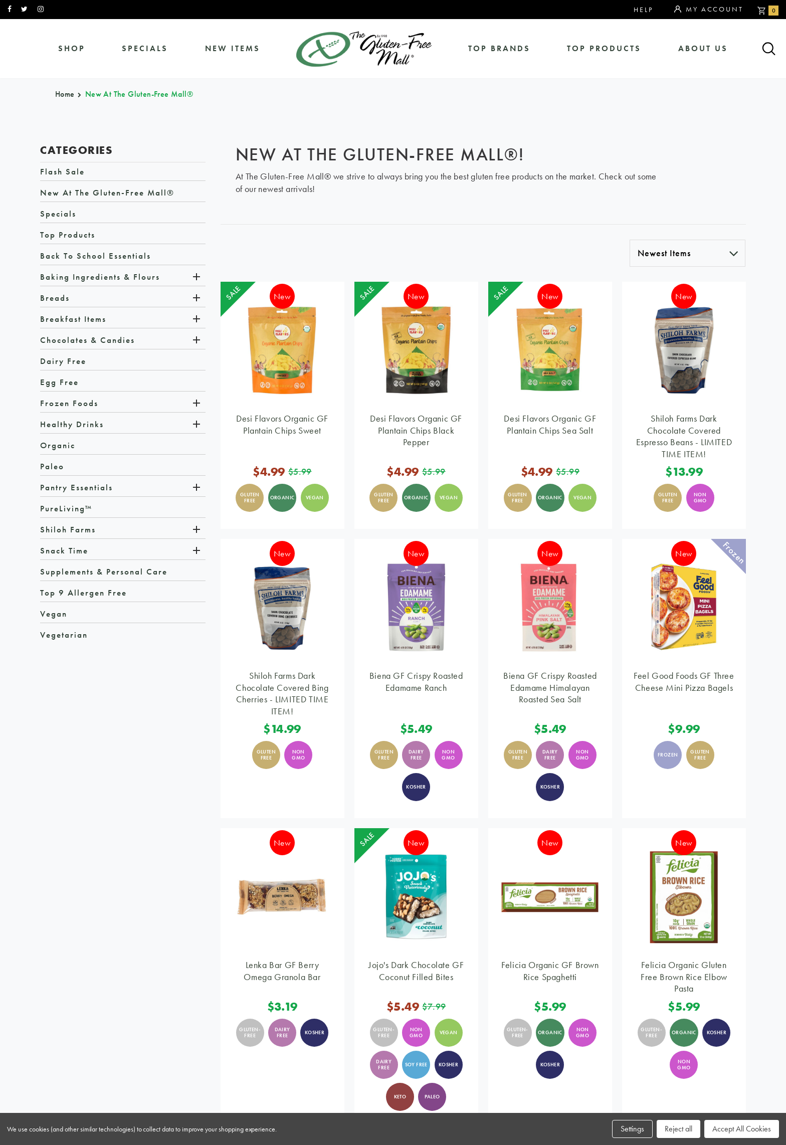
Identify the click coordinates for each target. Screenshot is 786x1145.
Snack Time (64, 551)
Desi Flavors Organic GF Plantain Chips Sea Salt (550, 425)
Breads (55, 299)
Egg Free (59, 383)
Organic (57, 446)
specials (145, 49)
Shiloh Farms (68, 530)
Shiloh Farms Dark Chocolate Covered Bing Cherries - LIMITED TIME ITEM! (282, 694)
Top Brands (500, 49)
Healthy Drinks (72, 425)
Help (643, 9)
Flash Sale (62, 172)
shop (71, 49)
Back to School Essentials (95, 257)
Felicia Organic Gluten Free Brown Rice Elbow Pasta (684, 978)
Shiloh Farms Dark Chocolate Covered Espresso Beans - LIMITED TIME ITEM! (684, 437)
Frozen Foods (69, 404)
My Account (708, 10)
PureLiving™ (66, 509)
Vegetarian (64, 636)
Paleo (52, 467)
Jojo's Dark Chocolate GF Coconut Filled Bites (416, 972)
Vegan (53, 615)
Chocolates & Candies (87, 341)
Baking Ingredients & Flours (100, 278)
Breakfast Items (73, 320)
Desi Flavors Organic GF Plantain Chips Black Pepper (416, 431)
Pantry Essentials (76, 488)
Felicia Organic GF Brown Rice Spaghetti (550, 972)
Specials (58, 215)
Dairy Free (63, 362)
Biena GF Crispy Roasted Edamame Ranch (416, 682)
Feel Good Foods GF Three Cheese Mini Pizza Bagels (684, 682)
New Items (232, 49)
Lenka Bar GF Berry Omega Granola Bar (282, 972)
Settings (632, 1128)
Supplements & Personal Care (103, 573)
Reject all (678, 1128)
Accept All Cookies (741, 1128)
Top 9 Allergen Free (83, 594)
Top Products (604, 49)
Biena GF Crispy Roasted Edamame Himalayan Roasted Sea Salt (550, 688)
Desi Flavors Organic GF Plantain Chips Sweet (282, 425)
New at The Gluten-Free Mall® (107, 194)
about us (703, 49)
